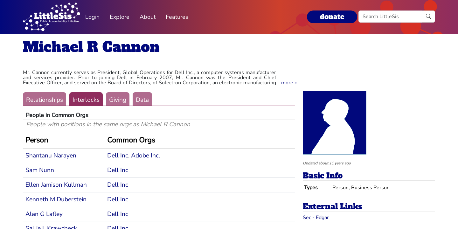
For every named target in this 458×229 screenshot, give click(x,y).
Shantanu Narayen (50, 155)
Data (142, 100)
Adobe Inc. (145, 155)
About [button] (148, 17)
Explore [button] (119, 17)
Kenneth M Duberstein (56, 199)
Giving (117, 100)
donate (332, 16)
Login (92, 17)
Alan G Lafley (44, 214)
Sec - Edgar (316, 217)
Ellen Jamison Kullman (56, 185)
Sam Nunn (39, 170)
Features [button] (177, 17)
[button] (289, 82)
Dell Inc (117, 155)
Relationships (44, 100)
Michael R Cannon (91, 47)
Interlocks (86, 100)
